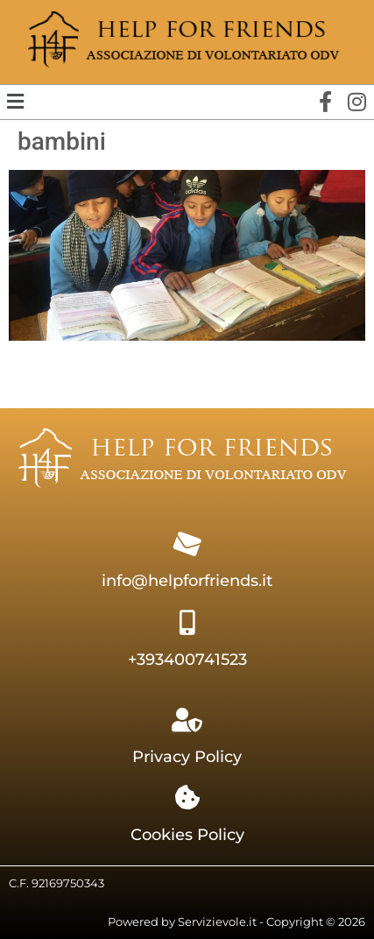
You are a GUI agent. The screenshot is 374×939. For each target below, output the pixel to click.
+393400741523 (187, 659)
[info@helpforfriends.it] (187, 544)
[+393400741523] (187, 623)
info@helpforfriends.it (187, 580)
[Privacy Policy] (187, 720)
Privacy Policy (187, 756)
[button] (15, 101)
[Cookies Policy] (187, 798)
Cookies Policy (187, 834)
